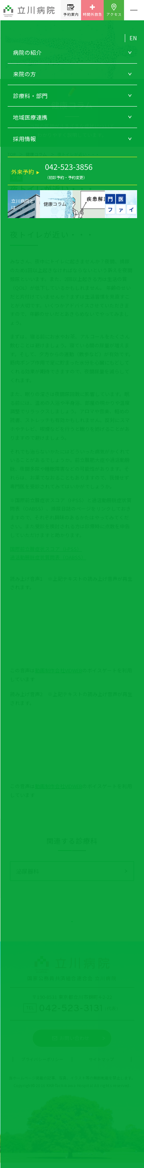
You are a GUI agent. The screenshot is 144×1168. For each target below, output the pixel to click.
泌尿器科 (27, 871)
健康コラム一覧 (72, 922)
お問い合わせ (74, 1043)
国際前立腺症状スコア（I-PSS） (46, 548)
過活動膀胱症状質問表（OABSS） (48, 557)
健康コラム (36, 154)
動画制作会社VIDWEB (58, 670)
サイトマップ (101, 1065)
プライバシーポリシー (42, 1065)
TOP (11, 154)
